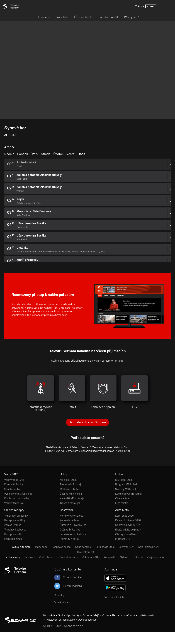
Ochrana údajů (90, 615)
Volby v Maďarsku (14, 503)
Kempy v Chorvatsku (71, 515)
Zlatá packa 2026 (105, 546)
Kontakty (59, 595)
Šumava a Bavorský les (73, 525)
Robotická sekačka (67, 557)
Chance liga (122, 498)
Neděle (9, 154)
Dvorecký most (85, 552)
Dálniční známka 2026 (128, 520)
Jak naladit (62, 17)
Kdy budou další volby (16, 498)
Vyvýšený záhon (156, 557)
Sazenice (30, 557)
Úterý (34, 154)
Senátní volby (12, 489)
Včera (70, 154)
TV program (130, 17)
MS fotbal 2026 (124, 479)
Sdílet (10, 135)
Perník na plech (13, 538)
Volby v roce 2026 (14, 479)
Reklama (117, 615)
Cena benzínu (83, 546)
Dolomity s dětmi (69, 538)
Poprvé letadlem (69, 520)
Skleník (124, 557)
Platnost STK (122, 538)
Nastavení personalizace (61, 619)
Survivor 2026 (126, 546)
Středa (45, 154)
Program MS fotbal (126, 484)
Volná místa (61, 602)
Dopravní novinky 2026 (128, 525)
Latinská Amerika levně (73, 534)
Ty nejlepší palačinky (16, 515)
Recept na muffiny (14, 520)
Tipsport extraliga (70, 503)
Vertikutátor (46, 557)
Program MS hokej (70, 484)
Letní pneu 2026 (124, 515)
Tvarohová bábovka (15, 529)
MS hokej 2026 (68, 479)
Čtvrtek (58, 154)
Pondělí (22, 154)
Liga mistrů (121, 503)
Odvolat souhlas (87, 619)
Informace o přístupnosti (140, 615)
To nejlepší (44, 17)
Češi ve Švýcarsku (70, 529)
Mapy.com (41, 546)
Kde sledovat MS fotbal (128, 493)
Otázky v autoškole (126, 534)
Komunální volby (13, 484)
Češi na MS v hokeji (71, 493)
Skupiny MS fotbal (125, 489)
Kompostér (110, 557)
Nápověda (49, 615)
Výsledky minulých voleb (18, 493)
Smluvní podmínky (68, 615)
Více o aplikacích (114, 597)
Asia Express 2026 (148, 546)
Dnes (81, 154)
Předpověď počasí (61, 546)
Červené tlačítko (83, 17)
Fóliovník (138, 557)
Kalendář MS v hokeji (72, 498)
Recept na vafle (13, 534)
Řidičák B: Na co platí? (128, 529)
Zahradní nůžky (91, 557)
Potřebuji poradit (108, 17)
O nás (105, 615)
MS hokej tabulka (69, 489)
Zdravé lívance (12, 525)
